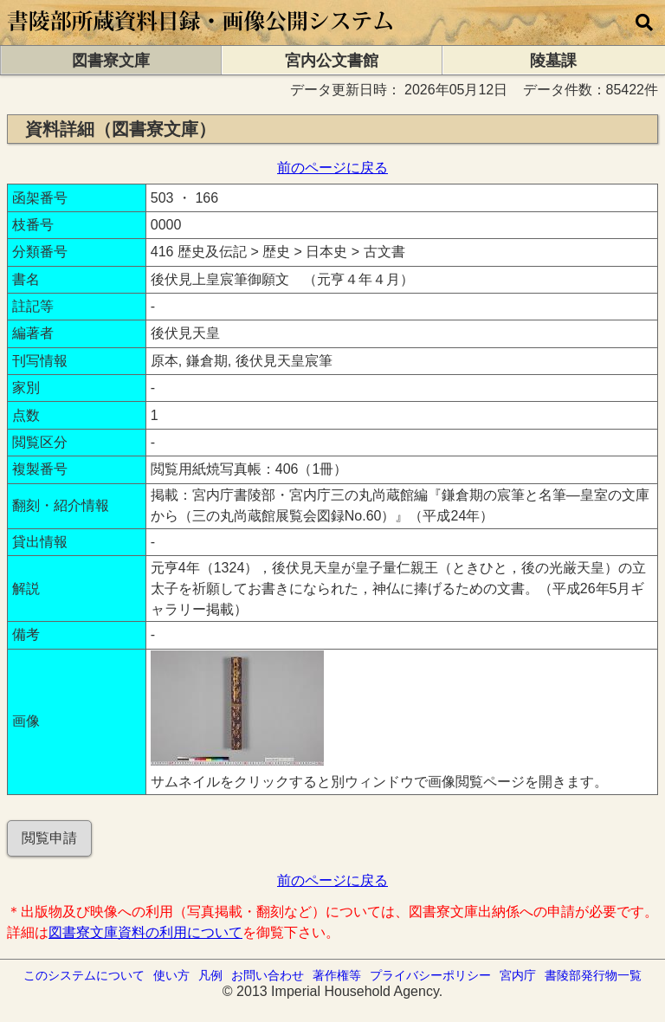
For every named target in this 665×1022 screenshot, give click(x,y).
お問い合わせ (267, 975)
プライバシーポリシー (430, 975)
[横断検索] (644, 22)
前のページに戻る (332, 167)
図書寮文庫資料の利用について (145, 932)
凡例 (210, 975)
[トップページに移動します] (201, 36)
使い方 (171, 975)
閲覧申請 (49, 838)
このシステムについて (84, 975)
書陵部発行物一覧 (593, 975)
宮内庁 (518, 975)
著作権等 (337, 975)
